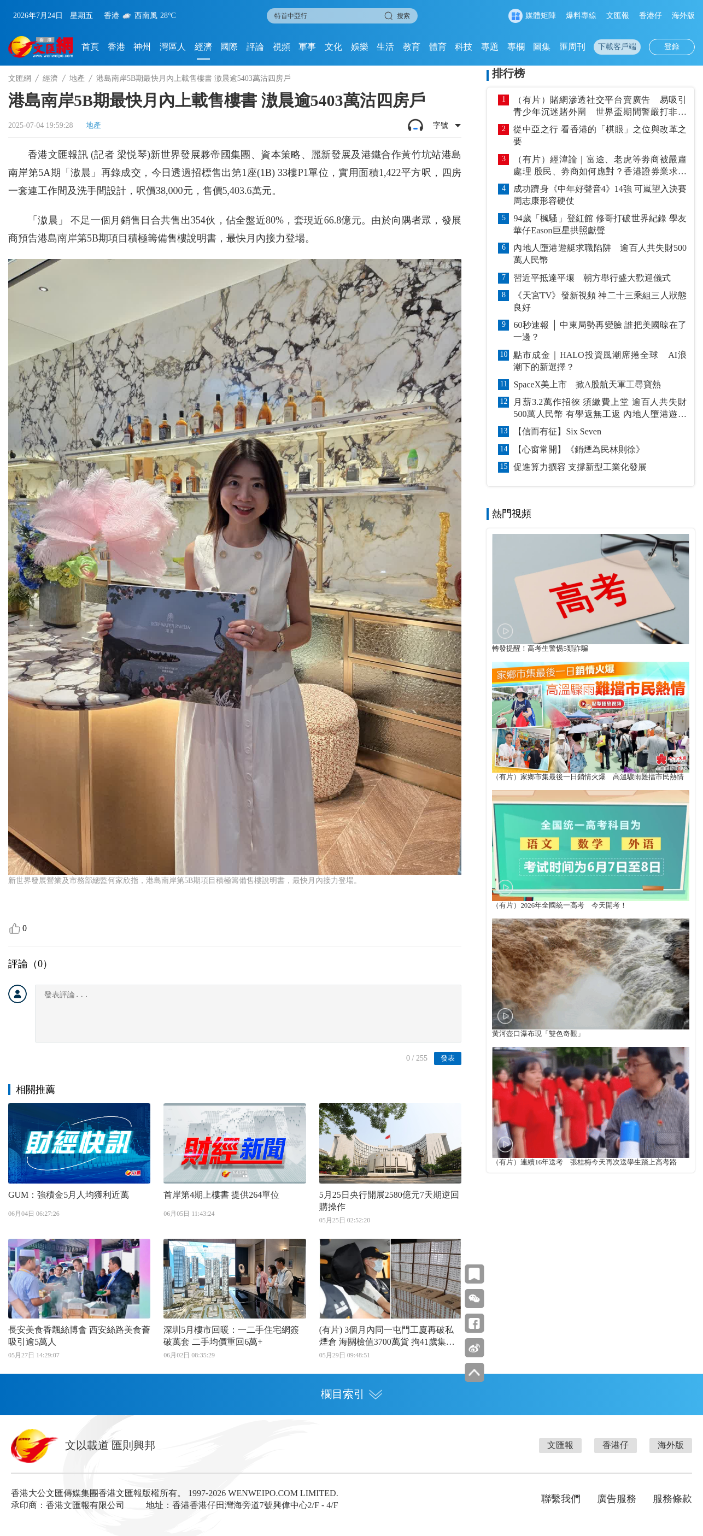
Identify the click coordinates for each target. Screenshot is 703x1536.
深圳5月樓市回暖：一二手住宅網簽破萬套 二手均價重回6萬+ (231, 1335)
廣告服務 (616, 1498)
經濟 (203, 46)
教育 (411, 46)
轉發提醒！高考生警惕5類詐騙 (540, 648)
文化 (333, 46)
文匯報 (617, 15)
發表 (448, 1058)
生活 (385, 46)
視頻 (281, 46)
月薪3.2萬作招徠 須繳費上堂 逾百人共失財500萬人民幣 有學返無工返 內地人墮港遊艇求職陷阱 (600, 408)
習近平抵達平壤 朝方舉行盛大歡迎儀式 (592, 278)
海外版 (683, 15)
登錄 (671, 47)
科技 (463, 46)
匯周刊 (572, 46)
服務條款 (672, 1498)
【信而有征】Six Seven (557, 431)
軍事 (307, 46)
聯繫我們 (561, 1498)
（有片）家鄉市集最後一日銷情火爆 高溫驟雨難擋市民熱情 (588, 777)
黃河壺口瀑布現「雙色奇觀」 (538, 1034)
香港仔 (650, 15)
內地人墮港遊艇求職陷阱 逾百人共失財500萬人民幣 (600, 253)
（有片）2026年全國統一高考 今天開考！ (559, 905)
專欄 (516, 46)
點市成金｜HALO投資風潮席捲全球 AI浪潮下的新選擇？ (600, 361)
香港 (116, 46)
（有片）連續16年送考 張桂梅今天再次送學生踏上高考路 (584, 1162)
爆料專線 (581, 15)
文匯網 (19, 78)
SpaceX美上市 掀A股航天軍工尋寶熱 (586, 384)
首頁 (90, 46)
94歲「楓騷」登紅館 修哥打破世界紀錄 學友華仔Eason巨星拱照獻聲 (600, 224)
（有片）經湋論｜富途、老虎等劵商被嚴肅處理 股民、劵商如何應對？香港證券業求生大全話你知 (600, 166)
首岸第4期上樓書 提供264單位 (221, 1194)
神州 (142, 46)
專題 (490, 46)
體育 (438, 46)
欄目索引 (351, 1394)
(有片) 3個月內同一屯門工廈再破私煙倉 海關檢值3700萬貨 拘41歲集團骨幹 (387, 1336)
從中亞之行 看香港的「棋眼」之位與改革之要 (600, 135)
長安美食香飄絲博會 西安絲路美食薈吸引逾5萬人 (79, 1335)
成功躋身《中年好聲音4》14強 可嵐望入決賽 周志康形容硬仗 (600, 194)
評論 (255, 46)
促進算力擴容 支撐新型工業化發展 (580, 467)
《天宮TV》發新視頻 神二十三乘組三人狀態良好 (600, 301)
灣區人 (173, 46)
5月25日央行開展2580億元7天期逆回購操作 (389, 1200)
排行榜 (508, 73)
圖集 (541, 46)
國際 (229, 46)
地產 (77, 78)
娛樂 (359, 46)
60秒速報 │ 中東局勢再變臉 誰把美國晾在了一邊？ (600, 331)
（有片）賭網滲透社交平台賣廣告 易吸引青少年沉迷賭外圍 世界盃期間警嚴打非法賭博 (600, 106)
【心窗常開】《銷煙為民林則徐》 (579, 449)
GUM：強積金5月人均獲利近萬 (68, 1194)
